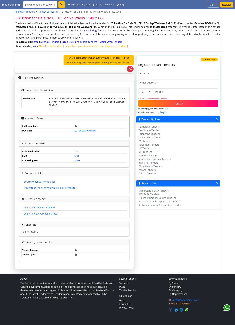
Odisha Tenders (147, 173)
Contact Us (125, 304)
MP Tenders (145, 152)
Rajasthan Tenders (149, 144)
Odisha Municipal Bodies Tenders (157, 198)
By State (173, 283)
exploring (91, 30)
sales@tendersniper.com (185, 300)
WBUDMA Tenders (149, 194)
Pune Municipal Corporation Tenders (159, 201)
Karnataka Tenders (149, 126)
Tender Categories (48, 11)
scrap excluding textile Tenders (80, 41)
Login (163, 112)
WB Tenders (145, 141)
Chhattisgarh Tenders (151, 166)
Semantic (74, 4)
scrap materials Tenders (46, 41)
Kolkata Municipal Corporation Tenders (160, 205)
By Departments (178, 294)
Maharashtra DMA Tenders (154, 190)
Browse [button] (109, 4)
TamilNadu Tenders (150, 130)
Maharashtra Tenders (151, 137)
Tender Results (127, 290)
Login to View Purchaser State (40, 213)
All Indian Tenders (25, 11)
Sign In (213, 4)
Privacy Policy (126, 307)
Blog (120, 4)
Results (98, 4)
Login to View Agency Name (39, 207)
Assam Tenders (147, 169)
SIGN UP (178, 103)
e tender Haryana (148, 155)
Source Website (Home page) (40, 181)
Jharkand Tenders (148, 162)
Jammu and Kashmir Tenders (155, 159)
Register (226, 4)
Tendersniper (11, 4)
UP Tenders (145, 148)
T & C (168, 108)
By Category (175, 290)
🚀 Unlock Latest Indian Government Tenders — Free (98, 60)
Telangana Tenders (149, 134)
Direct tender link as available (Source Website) (50, 187)
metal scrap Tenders (111, 41)
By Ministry (175, 286)
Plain (86, 4)
